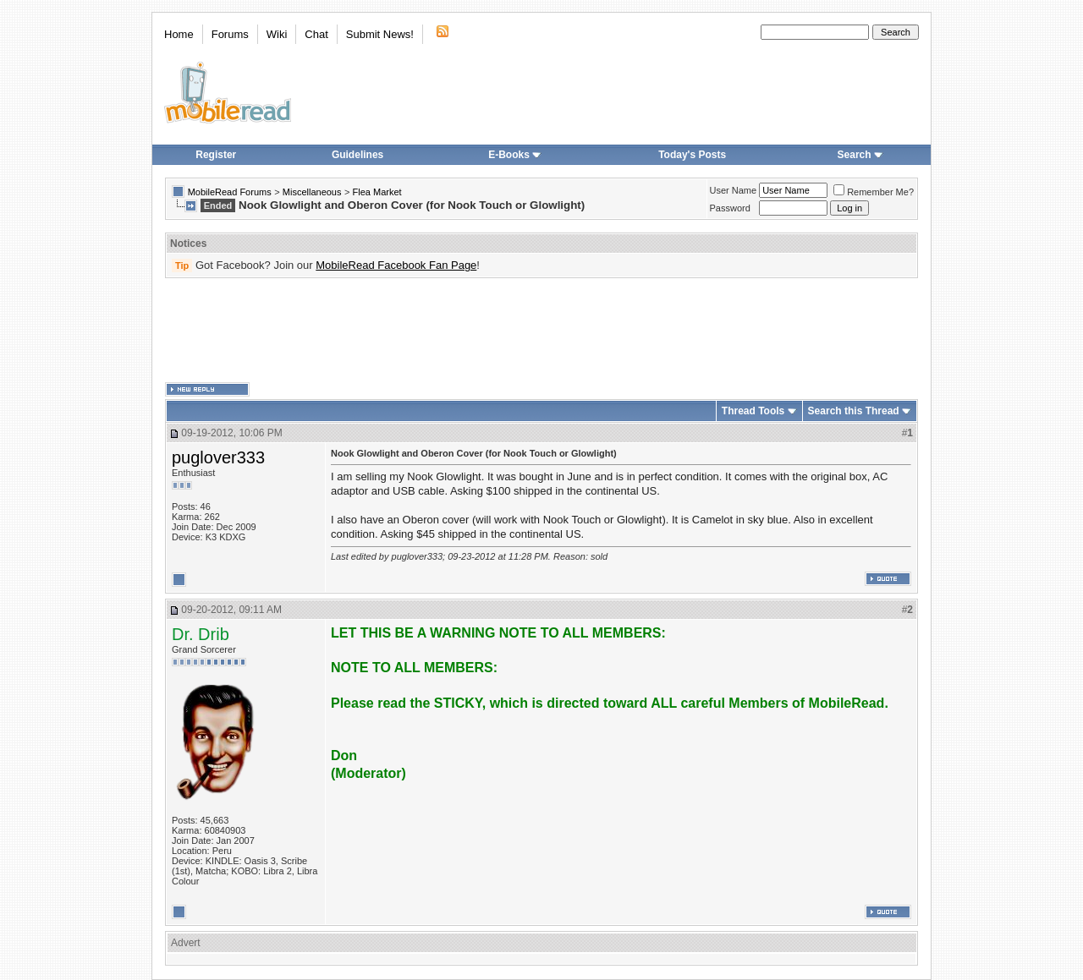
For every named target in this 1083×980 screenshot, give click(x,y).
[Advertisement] (541, 331)
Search (860, 155)
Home (179, 34)
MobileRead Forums (230, 192)
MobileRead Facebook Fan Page (396, 265)
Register (215, 155)
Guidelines (357, 155)
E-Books (515, 155)
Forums (230, 34)
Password (730, 208)
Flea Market (377, 192)
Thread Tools (753, 411)
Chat (316, 34)
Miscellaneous (312, 192)
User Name (733, 190)
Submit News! (380, 34)
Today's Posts (692, 155)
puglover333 (218, 457)
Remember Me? (873, 192)
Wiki (277, 34)
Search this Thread (853, 411)
